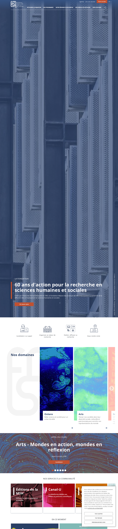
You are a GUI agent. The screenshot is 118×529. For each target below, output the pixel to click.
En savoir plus (24, 304)
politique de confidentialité (95, 508)
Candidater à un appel (24, 331)
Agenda (82, 2)
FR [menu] (109, 1)
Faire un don (102, 1)
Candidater (59, 462)
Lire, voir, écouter (90, 2)
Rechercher (105, 8)
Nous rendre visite (93, 331)
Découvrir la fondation (34, 7)
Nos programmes (48, 7)
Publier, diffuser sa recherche (70, 331)
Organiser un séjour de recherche (47, 331)
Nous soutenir (97, 7)
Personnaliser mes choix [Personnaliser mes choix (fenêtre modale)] (98, 522)
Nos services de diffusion (82, 7)
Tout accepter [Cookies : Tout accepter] (98, 513)
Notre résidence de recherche (64, 7)
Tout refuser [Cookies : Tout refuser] (98, 518)
